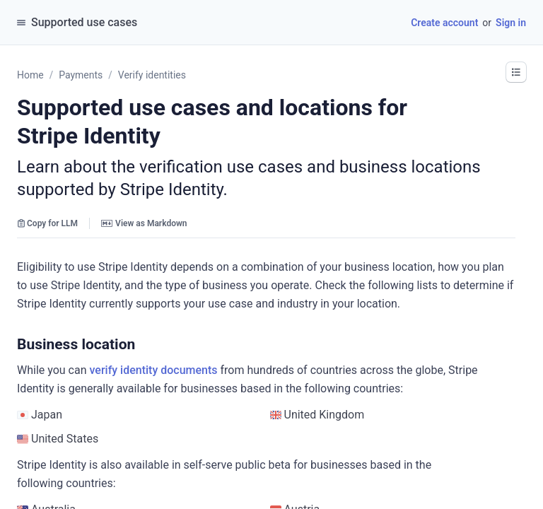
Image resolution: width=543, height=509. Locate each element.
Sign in (511, 22)
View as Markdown (144, 223)
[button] (516, 72)
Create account (444, 22)
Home (30, 75)
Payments (81, 75)
